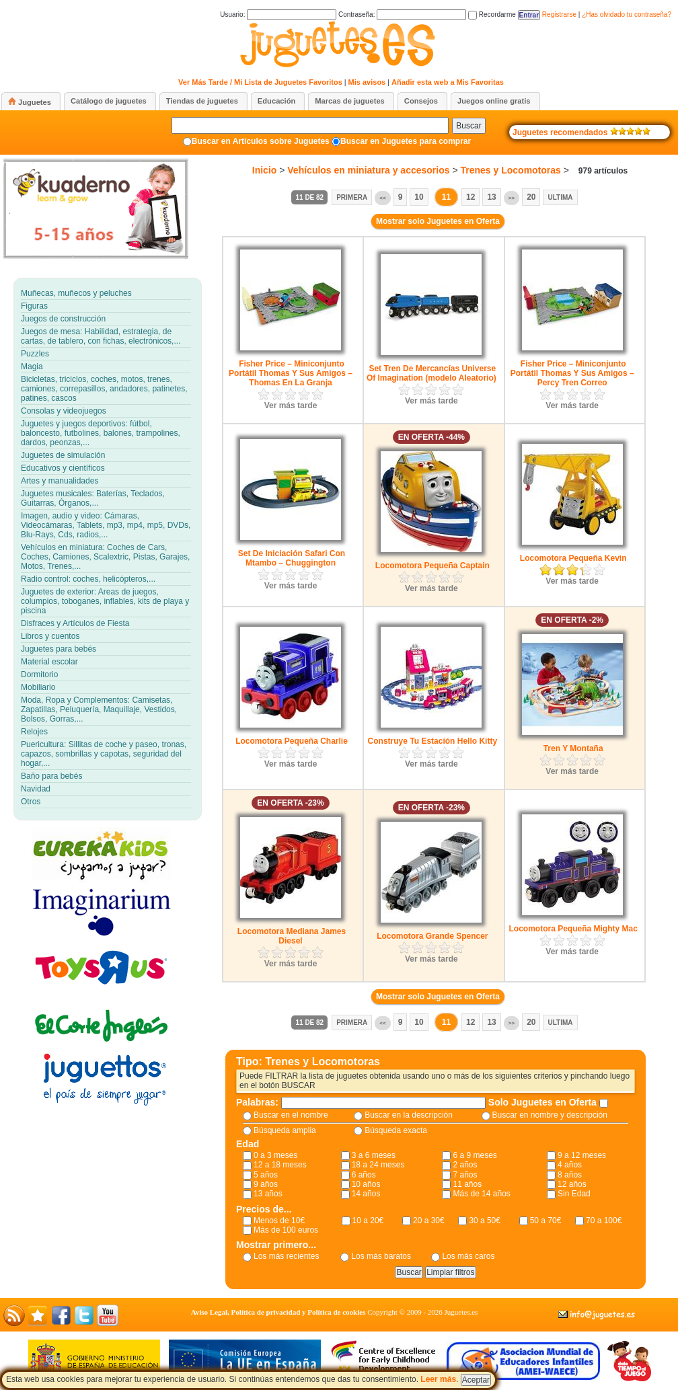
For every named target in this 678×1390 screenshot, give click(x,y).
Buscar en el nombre (291, 1115)
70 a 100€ (604, 1220)
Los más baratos (381, 1256)
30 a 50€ (484, 1220)
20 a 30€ (429, 1220)
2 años (465, 1164)
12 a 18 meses (280, 1164)
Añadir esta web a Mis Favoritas (447, 82)
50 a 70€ (546, 1220)
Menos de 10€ (279, 1220)
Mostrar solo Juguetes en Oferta (438, 221)
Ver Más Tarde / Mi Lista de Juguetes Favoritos (260, 82)
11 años (467, 1184)
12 (470, 197)
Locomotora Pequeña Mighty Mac (573, 928)
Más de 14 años (481, 1193)
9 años (266, 1184)
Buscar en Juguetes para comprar (405, 141)
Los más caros (468, 1256)
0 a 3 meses (275, 1155)
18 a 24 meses (378, 1164)
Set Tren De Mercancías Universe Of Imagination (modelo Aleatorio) (431, 373)
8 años (570, 1175)
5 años (266, 1175)
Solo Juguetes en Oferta (543, 1102)
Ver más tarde (290, 405)
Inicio (264, 170)
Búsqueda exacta (396, 1130)
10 (418, 197)
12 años (572, 1184)
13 (491, 197)
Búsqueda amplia (285, 1130)
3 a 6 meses (374, 1155)
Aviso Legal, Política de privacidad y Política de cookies (278, 1312)
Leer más (438, 1379)
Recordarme (492, 14)
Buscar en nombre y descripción (549, 1115)
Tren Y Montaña (573, 748)
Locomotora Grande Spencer (432, 936)
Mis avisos (367, 82)
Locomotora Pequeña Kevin (573, 558)
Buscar (468, 125)
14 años (366, 1193)
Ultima (560, 197)
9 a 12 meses (582, 1155)
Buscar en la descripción (409, 1115)
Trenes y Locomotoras (510, 170)
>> (512, 198)
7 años (465, 1175)
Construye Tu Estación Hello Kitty (432, 741)
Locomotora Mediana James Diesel (291, 936)
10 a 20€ (368, 1220)
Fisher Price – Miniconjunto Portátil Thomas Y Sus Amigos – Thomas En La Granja (290, 373)
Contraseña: (402, 14)
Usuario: (278, 14)
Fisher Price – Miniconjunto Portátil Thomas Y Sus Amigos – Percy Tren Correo (572, 373)
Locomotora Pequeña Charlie (291, 741)
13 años (268, 1193)
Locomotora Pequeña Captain (432, 565)
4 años (570, 1164)
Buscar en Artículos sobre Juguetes (261, 141)
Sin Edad (574, 1193)
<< (382, 198)
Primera (351, 197)
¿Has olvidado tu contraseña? (626, 14)
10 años (366, 1184)
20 (531, 197)
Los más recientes (286, 1256)
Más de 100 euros (286, 1230)
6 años (364, 1175)
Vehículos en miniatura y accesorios (368, 170)
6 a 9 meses (474, 1155)
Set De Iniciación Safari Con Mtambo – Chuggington (291, 558)
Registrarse (559, 14)
